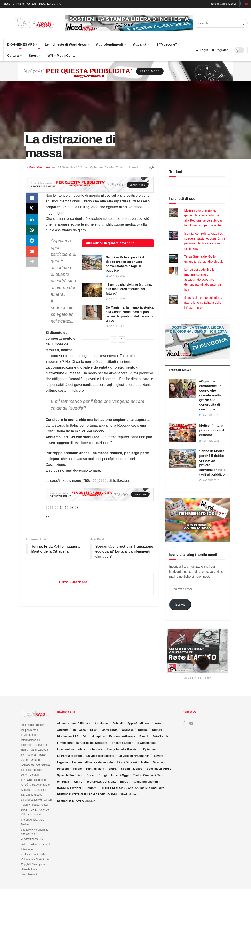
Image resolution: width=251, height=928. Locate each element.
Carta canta (110, 730)
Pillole (77, 768)
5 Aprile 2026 (115, 298)
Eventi (143, 736)
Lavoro (158, 755)
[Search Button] (243, 23)
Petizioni (63, 768)
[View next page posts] (122, 339)
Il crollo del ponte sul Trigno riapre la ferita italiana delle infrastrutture (203, 302)
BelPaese (79, 730)
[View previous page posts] (114, 339)
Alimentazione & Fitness (73, 723)
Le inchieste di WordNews (67, 42)
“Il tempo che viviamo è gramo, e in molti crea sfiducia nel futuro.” (129, 289)
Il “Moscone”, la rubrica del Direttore (82, 742)
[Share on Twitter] (32, 208)
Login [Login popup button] (202, 50)
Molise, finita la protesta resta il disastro (211, 430)
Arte (158, 723)
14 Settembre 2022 (70, 167)
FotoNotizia (160, 736)
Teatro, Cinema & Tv (147, 775)
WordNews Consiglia (101, 781)
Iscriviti (180, 604)
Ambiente (101, 723)
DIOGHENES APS (50, 3)
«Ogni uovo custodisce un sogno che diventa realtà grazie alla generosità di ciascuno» (210, 395)
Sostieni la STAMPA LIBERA (76, 801)
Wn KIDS (63, 781)
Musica (158, 762)
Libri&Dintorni (127, 762)
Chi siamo (18, 3)
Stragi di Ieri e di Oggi (114, 775)
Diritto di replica (94, 736)
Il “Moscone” (166, 44)
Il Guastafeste (146, 742)
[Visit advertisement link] (129, 23)
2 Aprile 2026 (115, 326)
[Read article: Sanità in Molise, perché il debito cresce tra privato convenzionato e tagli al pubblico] (92, 262)
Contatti (31, 3)
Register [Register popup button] (220, 50)
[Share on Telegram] (32, 240)
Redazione (128, 794)
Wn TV (78, 781)
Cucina (142, 730)
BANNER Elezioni (69, 788)
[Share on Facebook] (32, 198)
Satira (112, 768)
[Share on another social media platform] (32, 262)
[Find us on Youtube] (191, 723)
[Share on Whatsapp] (32, 230)
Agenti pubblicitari (145, 781)
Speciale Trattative (69, 775)
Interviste (96, 749)
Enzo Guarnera (39, 167)
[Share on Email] (32, 251)
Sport (34, 53)
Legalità (62, 762)
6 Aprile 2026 (115, 275)
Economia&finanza (122, 736)
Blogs (6, 3)
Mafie (145, 762)
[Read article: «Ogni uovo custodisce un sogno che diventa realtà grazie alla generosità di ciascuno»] (182, 388)
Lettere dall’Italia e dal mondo (92, 762)
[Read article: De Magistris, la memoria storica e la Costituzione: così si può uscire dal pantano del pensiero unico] (92, 312)
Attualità (141, 42)
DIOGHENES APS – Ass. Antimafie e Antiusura (132, 788)
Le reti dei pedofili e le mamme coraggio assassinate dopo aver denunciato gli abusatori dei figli (203, 279)
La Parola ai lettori (69, 755)
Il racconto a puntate (71, 749)
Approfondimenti (111, 42)
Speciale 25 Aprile (159, 768)
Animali (117, 723)
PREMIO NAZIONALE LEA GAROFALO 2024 (87, 794)
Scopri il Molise (131, 768)
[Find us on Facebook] (184, 723)
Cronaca (127, 730)
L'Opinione (95, 167)
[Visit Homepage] (31, 23)
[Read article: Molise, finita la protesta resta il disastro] (182, 432)
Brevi (94, 730)
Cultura (14, 53)
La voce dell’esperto (100, 755)
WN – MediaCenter (62, 55)
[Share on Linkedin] (32, 219)
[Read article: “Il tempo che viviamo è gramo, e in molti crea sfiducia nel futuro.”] (92, 290)
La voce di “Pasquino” (133, 755)
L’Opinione (148, 749)
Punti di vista (95, 768)
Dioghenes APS (67, 736)
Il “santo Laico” (122, 742)
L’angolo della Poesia (121, 749)
